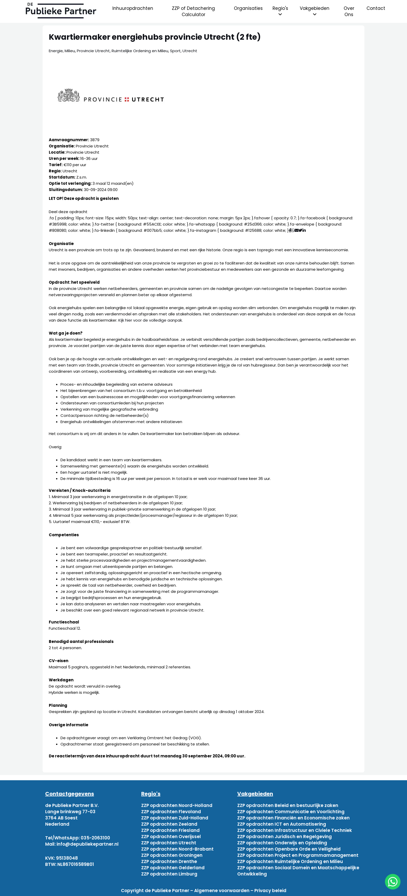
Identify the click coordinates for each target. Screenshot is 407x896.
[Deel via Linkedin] (305, 230)
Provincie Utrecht (93, 50)
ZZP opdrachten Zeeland (169, 824)
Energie (56, 50)
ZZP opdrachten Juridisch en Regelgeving (284, 836)
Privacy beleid (270, 890)
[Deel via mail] (297, 230)
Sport (175, 50)
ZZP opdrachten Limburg (169, 874)
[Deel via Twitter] (300, 230)
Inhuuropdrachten (132, 8)
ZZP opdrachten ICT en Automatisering (281, 824)
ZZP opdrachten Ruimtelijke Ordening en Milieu (290, 861)
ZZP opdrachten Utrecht (168, 843)
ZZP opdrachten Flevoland (171, 812)
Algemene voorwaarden (221, 890)
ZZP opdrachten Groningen (171, 855)
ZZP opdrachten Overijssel (171, 836)
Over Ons (349, 11)
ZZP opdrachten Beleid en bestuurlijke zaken (287, 805)
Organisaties (248, 8)
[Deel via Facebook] (290, 230)
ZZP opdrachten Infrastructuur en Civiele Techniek (294, 830)
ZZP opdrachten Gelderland (173, 868)
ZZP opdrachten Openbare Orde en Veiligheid (289, 849)
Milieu (70, 50)
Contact (376, 8)
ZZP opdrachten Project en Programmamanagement (297, 855)
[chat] (393, 882)
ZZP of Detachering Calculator (193, 11)
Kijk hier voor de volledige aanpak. (150, 320)
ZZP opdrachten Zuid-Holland (174, 818)
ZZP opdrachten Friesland (170, 830)
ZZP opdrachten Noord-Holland (176, 805)
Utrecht (189, 50)
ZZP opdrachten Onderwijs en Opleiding (282, 843)
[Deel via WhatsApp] (293, 230)
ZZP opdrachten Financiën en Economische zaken (293, 818)
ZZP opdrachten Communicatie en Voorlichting (290, 812)
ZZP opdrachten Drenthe (169, 861)
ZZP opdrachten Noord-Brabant (177, 849)
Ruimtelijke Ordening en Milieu (140, 50)
